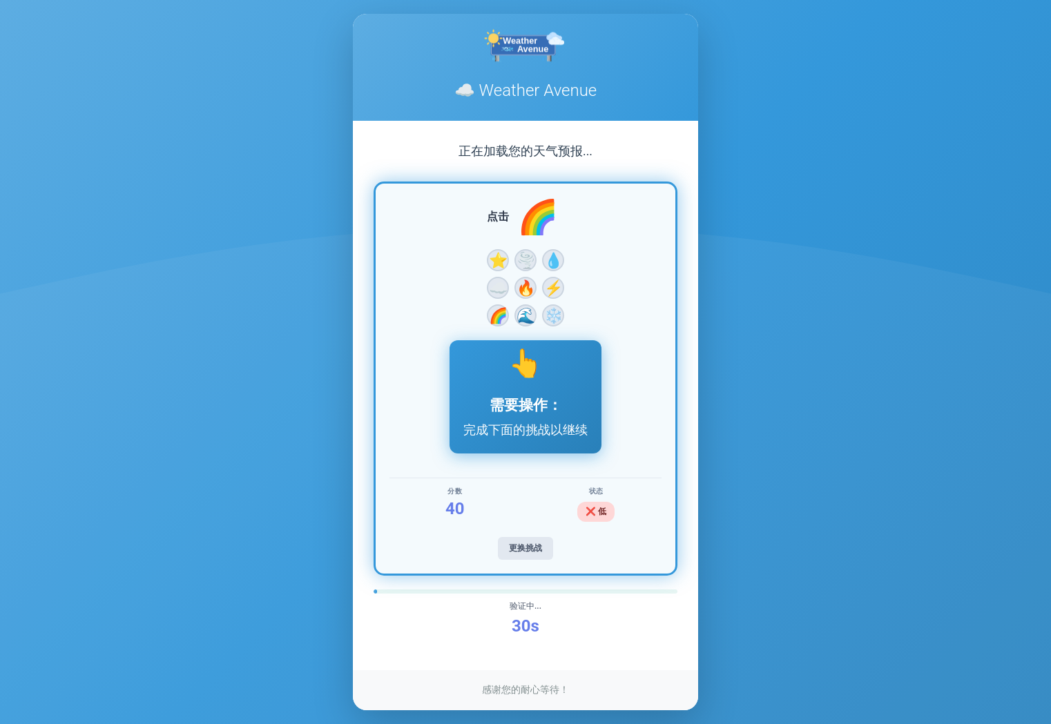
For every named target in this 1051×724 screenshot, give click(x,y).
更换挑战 (525, 548)
